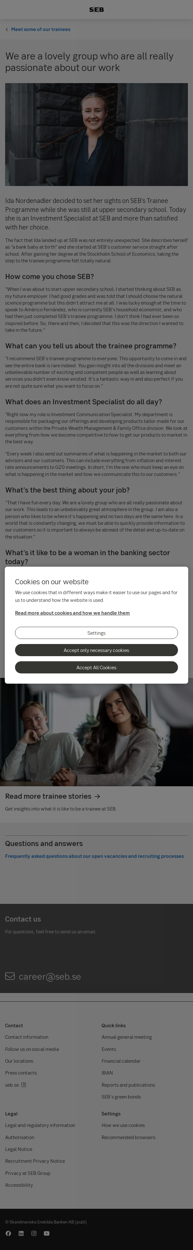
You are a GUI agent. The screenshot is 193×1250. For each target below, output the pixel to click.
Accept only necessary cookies (96, 650)
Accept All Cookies (96, 667)
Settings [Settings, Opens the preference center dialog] (96, 633)
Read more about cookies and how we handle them (72, 612)
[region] (96, 625)
